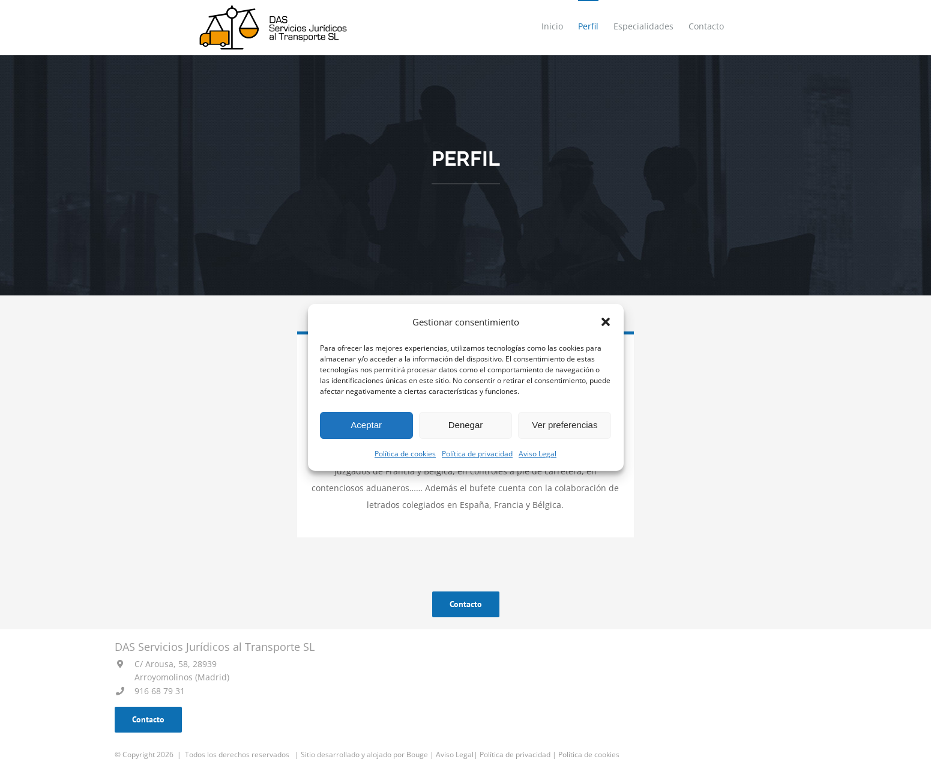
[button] (606, 322)
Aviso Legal (537, 454)
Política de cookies (405, 454)
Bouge (417, 754)
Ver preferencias (564, 425)
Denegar (465, 425)
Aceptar (366, 425)
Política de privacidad (477, 454)
